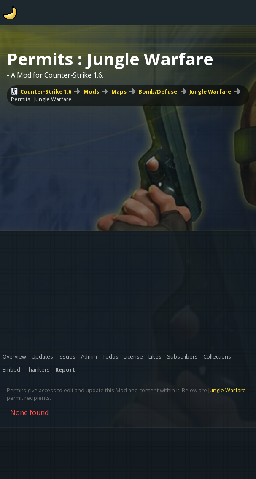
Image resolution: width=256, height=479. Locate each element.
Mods (91, 91)
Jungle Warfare (210, 91)
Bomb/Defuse (157, 91)
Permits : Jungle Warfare (41, 99)
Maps (119, 91)
